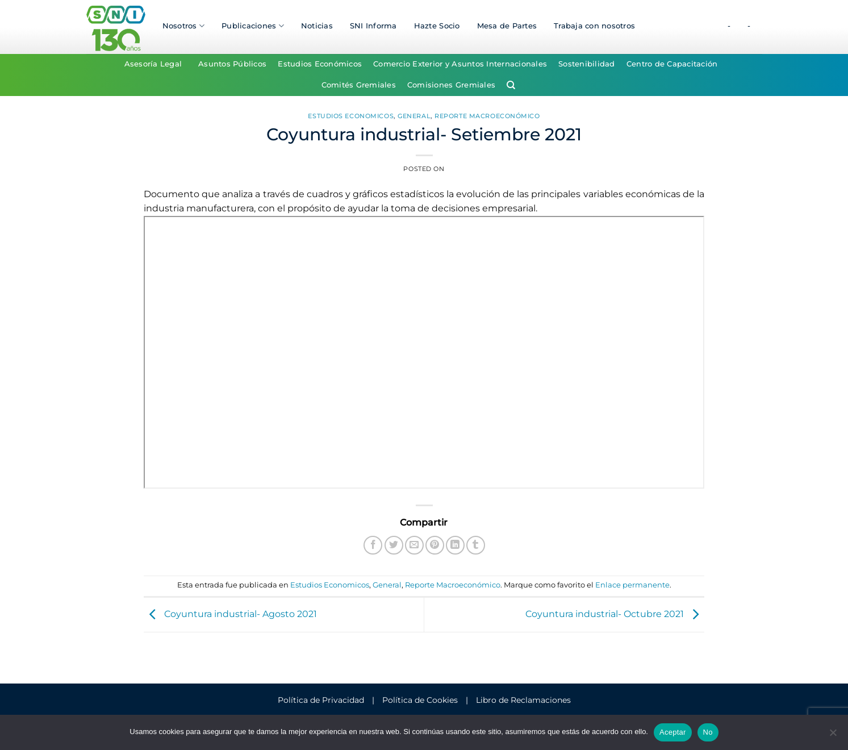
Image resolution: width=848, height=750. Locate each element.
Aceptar (672, 732)
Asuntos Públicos (232, 64)
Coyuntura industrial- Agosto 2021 (230, 614)
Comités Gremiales (358, 85)
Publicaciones (253, 25)
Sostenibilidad (586, 64)
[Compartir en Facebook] (373, 545)
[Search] (511, 85)
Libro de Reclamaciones (523, 700)
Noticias (317, 26)
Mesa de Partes (507, 26)
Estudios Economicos (351, 116)
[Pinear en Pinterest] (434, 545)
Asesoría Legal (153, 64)
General (414, 116)
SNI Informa (373, 26)
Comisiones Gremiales (451, 85)
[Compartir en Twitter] (394, 545)
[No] (832, 736)
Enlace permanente (632, 585)
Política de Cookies (420, 700)
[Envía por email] (414, 545)
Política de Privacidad (321, 700)
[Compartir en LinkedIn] (455, 545)
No (708, 732)
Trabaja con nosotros (594, 26)
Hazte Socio (437, 26)
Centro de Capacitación (672, 64)
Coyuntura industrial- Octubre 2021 (614, 614)
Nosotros (183, 25)
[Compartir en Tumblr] (475, 545)
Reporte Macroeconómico (487, 116)
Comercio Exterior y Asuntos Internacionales (460, 64)
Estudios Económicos (320, 64)
